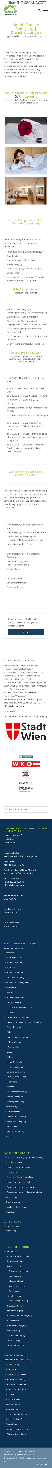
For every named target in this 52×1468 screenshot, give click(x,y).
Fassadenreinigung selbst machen (21, 1187)
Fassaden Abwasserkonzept (19, 1167)
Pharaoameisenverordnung (21, 1007)
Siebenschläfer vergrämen (18, 982)
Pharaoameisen (15, 1002)
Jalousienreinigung (16, 1281)
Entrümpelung (10, 1230)
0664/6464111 (14, 3)
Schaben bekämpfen (16, 1072)
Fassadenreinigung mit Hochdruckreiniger (24, 1192)
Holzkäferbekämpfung (16, 1116)
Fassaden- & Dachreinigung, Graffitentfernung (23, 1157)
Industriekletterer (14, 1306)
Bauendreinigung (15, 1261)
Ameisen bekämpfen (16, 997)
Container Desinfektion (16, 1374)
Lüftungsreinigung (13, 1399)
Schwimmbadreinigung (16, 1325)
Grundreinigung (14, 1296)
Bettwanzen (12, 1012)
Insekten (9, 992)
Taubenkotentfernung (15, 1131)
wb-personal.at (11, 926)
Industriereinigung (15, 1311)
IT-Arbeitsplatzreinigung (16, 1389)
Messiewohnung (13, 1404)
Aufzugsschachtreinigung (18, 1256)
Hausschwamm (13, 1111)
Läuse (9, 1052)
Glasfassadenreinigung (19, 1271)
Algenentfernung (14, 1172)
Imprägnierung (15, 1276)
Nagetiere (10, 952)
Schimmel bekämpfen (15, 1419)
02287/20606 (19, 1)
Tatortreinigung (12, 1424)
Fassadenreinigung (14, 1162)
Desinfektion (11, 1369)
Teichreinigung (13, 1340)
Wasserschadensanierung (17, 1429)
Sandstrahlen (13, 1320)
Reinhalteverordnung (16, 1379)
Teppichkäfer (14, 1047)
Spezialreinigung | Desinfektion (17, 1360)
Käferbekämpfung (14, 1042)
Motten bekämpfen (15, 1062)
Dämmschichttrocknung (17, 1434)
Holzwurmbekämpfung (16, 1121)
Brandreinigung (12, 1364)
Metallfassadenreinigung (16, 1207)
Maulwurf (11, 967)
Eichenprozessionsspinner (18, 1017)
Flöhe (9, 1032)
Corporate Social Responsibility (20, 1177)
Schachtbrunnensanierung (18, 1414)
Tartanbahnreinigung (16, 1335)
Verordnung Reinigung (18, 1301)
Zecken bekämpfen (15, 1096)
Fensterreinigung (14, 1266)
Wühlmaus (11, 987)
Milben (10, 1057)
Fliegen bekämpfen (15, 1027)
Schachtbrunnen (13, 1409)
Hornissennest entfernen (17, 1037)
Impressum (42, 1458)
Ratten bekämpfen (15, 972)
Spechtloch (10, 1212)
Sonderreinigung (11, 1251)
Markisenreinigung (17, 1286)
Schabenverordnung (17, 1077)
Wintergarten (14, 1291)
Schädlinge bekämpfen (13, 948)
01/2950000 (33, 1)
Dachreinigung (12, 1197)
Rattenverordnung (16, 977)
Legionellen (10, 1394)
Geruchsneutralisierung (16, 1384)
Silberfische (12, 1082)
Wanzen (10, 1086)
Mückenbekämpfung (15, 1067)
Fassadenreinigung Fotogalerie (20, 1182)
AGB (5, 1461)
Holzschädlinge (12, 1106)
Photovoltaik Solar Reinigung (19, 1315)
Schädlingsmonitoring (15, 1101)
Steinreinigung (13, 1330)
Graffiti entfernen (13, 1202)
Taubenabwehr (12, 1126)
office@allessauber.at (34, 3)
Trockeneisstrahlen (15, 1345)
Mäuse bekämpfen (15, 957)
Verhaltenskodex (29, 1458)
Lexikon (9, 1136)
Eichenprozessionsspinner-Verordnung (25, 1022)
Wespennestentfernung (17, 1092)
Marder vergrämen (15, 962)
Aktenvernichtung (11, 1226)
